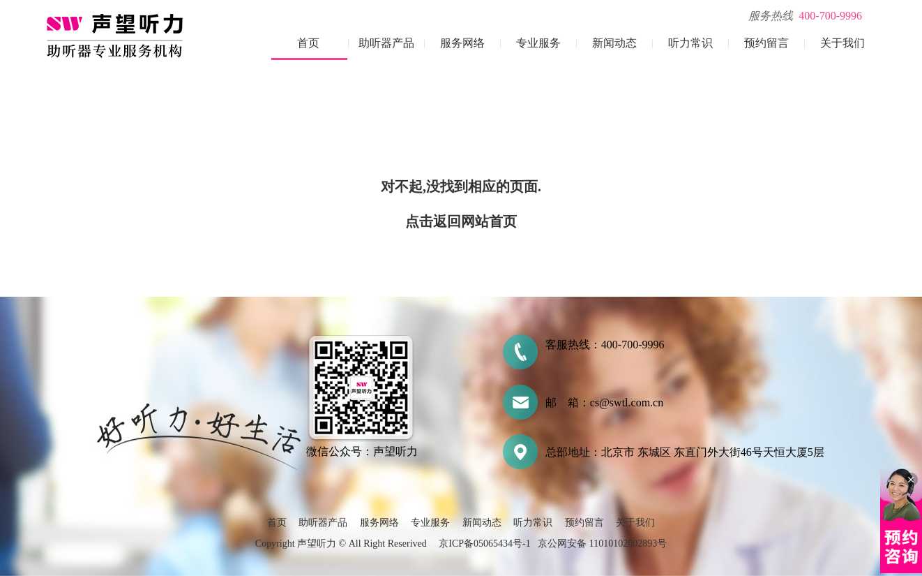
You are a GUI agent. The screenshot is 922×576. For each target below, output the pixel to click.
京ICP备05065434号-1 (484, 543)
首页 (308, 43)
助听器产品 (386, 43)
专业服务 (538, 43)
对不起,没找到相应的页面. (461, 186)
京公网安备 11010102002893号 (602, 543)
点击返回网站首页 (461, 221)
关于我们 (842, 43)
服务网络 (462, 43)
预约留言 (766, 43)
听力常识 (690, 43)
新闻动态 (614, 43)
